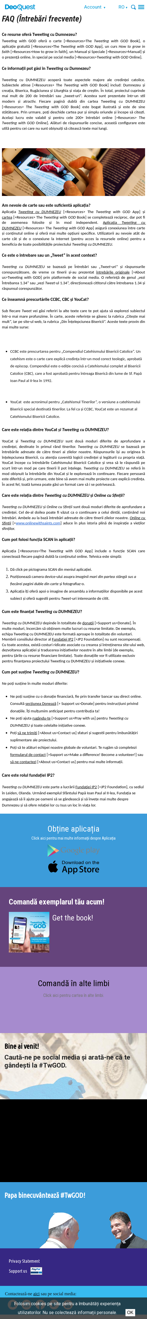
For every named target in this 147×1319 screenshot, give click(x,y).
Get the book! (72, 917)
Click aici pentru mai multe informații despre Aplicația (73, 838)
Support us (18, 1270)
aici (36, 1293)
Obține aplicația (73, 829)
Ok (130, 1312)
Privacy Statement (24, 1261)
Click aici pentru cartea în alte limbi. (73, 995)
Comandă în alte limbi (73, 983)
